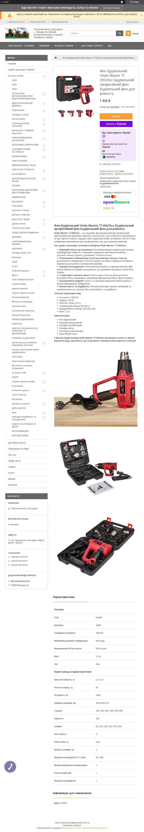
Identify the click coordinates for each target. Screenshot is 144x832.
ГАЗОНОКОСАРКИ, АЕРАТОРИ (20, 124)
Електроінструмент (20, 271)
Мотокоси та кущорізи (22, 302)
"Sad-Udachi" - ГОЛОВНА (21, 46)
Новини (11, 467)
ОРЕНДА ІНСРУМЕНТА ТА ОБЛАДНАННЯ (24, 418)
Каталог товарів (16, 76)
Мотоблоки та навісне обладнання (22, 366)
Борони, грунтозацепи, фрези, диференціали (25, 350)
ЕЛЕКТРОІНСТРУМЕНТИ (23, 169)
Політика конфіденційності (96, 828)
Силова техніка (19, 284)
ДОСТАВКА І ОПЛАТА (92, 46)
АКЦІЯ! (15, 377)
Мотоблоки (17, 399)
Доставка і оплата (17, 443)
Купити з (116, 124)
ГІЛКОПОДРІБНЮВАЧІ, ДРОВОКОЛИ (22, 139)
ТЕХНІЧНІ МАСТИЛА (21, 228)
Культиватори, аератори (23, 311)
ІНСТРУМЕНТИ (18, 174)
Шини (14, 412)
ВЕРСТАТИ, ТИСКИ (20, 219)
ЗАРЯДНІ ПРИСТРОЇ (21, 253)
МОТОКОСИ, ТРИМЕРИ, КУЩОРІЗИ (23, 131)
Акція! (14, 262)
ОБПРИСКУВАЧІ (19, 156)
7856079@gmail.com (20, 585)
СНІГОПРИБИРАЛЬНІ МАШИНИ (21, 242)
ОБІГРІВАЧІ (17, 248)
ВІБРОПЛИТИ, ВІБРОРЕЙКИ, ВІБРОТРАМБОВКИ (25, 191)
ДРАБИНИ (16, 237)
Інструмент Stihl (19, 373)
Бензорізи (16, 257)
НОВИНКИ (44, 46)
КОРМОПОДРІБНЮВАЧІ (23, 319)
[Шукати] (119, 33)
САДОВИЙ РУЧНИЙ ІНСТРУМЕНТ (21, 150)
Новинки (12, 64)
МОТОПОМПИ (18, 119)
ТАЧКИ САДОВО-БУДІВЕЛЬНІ (25, 232)
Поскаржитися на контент (73, 828)
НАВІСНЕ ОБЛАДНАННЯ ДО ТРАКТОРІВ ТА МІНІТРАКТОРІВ (25, 331)
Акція (14, 80)
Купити (116, 116)
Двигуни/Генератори (21, 315)
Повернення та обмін (18, 449)
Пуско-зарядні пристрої (23, 279)
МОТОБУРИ (17, 201)
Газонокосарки (19, 306)
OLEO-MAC (17, 357)
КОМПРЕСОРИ (19, 197)
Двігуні (15, 275)
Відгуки (11, 479)
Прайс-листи (14, 461)
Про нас (12, 455)
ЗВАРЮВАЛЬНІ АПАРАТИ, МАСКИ (24, 179)
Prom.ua (85, 823)
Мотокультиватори (20, 297)
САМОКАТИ (17, 206)
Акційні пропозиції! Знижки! (21, 70)
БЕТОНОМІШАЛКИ (20, 431)
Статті (11, 473)
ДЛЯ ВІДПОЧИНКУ (20, 435)
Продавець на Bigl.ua (72, 825)
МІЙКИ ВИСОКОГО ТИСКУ (24, 165)
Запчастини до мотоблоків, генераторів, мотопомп (24, 343)
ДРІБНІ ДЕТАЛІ (19, 408)
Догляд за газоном (21, 404)
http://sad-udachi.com (20, 581)
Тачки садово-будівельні (23, 361)
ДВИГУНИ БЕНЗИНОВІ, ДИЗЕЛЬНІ (22, 104)
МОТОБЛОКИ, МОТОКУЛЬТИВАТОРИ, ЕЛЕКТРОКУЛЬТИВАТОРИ (23, 96)
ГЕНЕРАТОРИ (18, 110)
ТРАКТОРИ (17, 324)
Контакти (12, 485)
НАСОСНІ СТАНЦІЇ (20, 210)
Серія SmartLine (19, 395)
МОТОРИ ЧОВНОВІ (21, 215)
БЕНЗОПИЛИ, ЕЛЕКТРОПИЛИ (25, 145)
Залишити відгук (111, 8)
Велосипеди (17, 386)
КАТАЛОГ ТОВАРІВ (64, 46)
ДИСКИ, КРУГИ (18, 224)
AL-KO (15, 266)
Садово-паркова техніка (23, 293)
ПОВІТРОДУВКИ (19, 161)
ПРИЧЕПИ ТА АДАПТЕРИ (23, 338)
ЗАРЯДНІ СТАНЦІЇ (20, 115)
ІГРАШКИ (16, 185)
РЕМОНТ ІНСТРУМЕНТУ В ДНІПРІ (24, 425)
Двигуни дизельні (20, 288)
